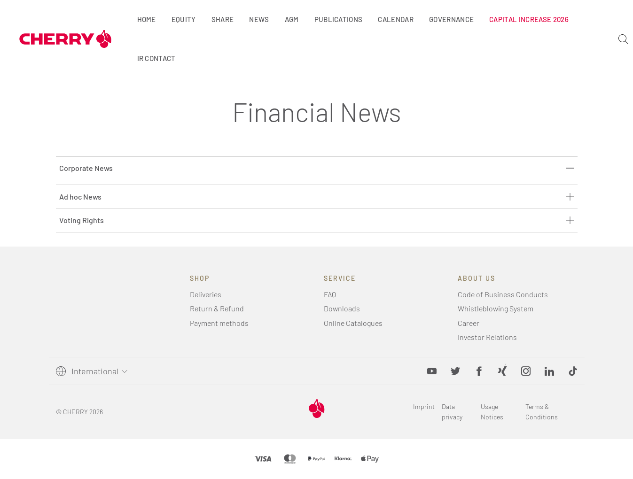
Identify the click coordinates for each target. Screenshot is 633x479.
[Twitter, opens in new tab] (455, 371)
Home (146, 19)
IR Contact (156, 58)
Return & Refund (217, 308)
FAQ (330, 294)
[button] (573, 371)
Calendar (396, 19)
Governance (451, 19)
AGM (292, 19)
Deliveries (205, 294)
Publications (338, 19)
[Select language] (98, 371)
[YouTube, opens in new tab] (432, 371)
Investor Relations (487, 336)
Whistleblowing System (495, 308)
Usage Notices (492, 411)
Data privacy (452, 411)
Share (222, 19)
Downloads (342, 308)
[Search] (623, 39)
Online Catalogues (353, 322)
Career (468, 322)
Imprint (424, 406)
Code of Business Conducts (503, 294)
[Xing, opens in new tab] (502, 371)
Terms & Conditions (541, 411)
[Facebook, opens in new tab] (479, 371)
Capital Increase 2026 (529, 19)
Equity (184, 19)
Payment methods (219, 322)
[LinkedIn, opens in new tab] (549, 371)
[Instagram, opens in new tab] (526, 371)
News (259, 19)
